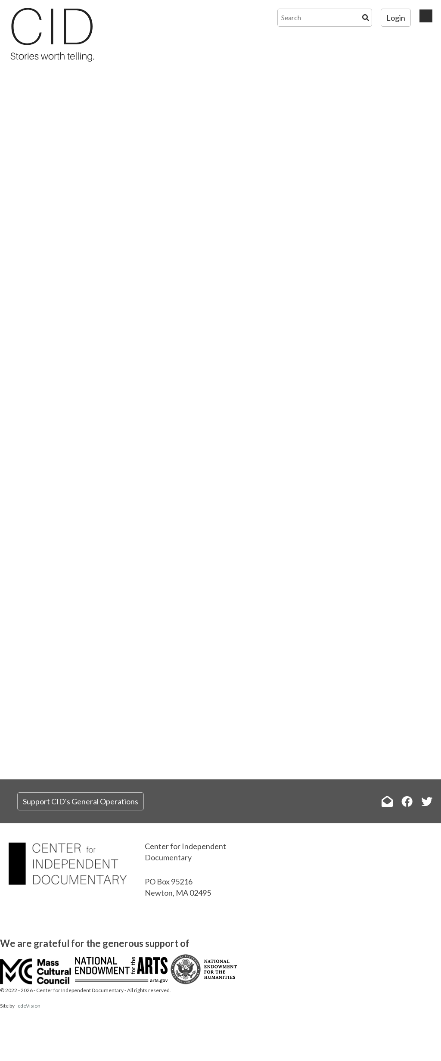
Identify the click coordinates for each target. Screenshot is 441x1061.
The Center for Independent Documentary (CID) (52, 34)
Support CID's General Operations (80, 801)
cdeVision (29, 1005)
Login (395, 17)
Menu (425, 15)
